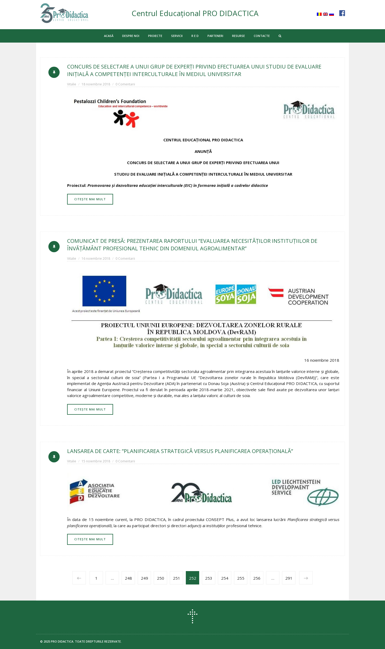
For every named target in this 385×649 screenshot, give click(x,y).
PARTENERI (215, 36)
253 (208, 578)
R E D (195, 36)
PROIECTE (155, 36)
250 (160, 578)
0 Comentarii (125, 84)
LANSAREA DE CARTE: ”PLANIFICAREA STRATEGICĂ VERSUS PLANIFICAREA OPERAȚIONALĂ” (180, 451)
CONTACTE (262, 36)
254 (224, 578)
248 (128, 578)
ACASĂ (108, 36)
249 (144, 578)
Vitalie (71, 84)
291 (288, 578)
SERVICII (177, 36)
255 (240, 578)
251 (176, 578)
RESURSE (238, 36)
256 (256, 578)
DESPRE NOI (130, 36)
